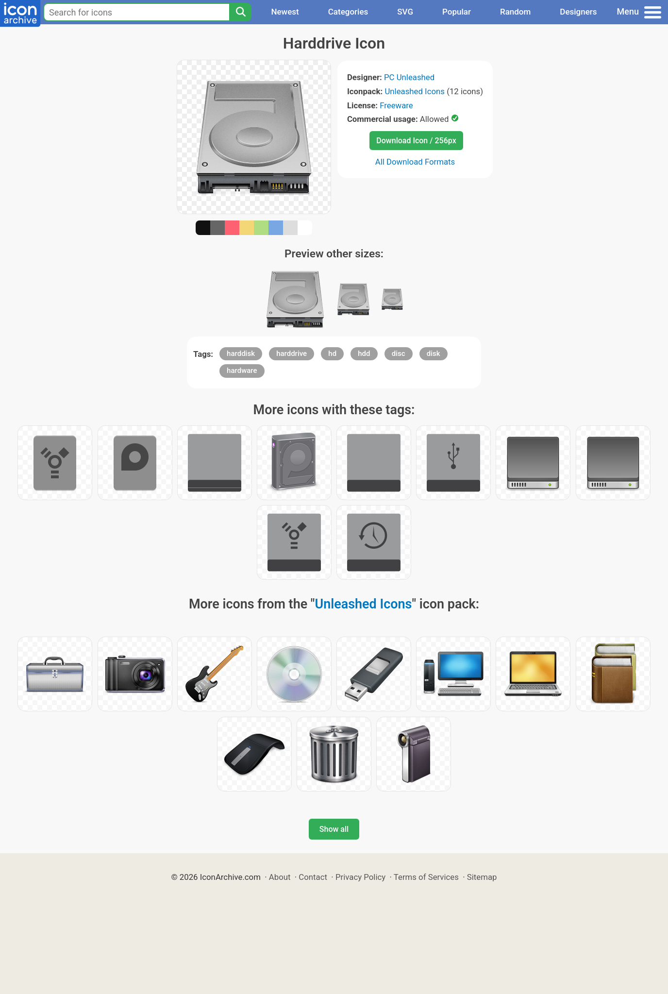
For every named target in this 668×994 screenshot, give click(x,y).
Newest (285, 12)
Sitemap (482, 877)
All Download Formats (415, 162)
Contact (313, 877)
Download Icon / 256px (416, 140)
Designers (578, 12)
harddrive (291, 353)
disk (433, 353)
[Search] (240, 12)
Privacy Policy (360, 877)
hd (332, 353)
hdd (364, 353)
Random (515, 12)
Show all (334, 829)
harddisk (241, 353)
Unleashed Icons (414, 91)
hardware (242, 370)
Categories (348, 12)
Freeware (396, 105)
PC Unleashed (409, 77)
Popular (456, 12)
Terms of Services (426, 877)
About (280, 877)
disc (398, 353)
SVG (405, 12)
